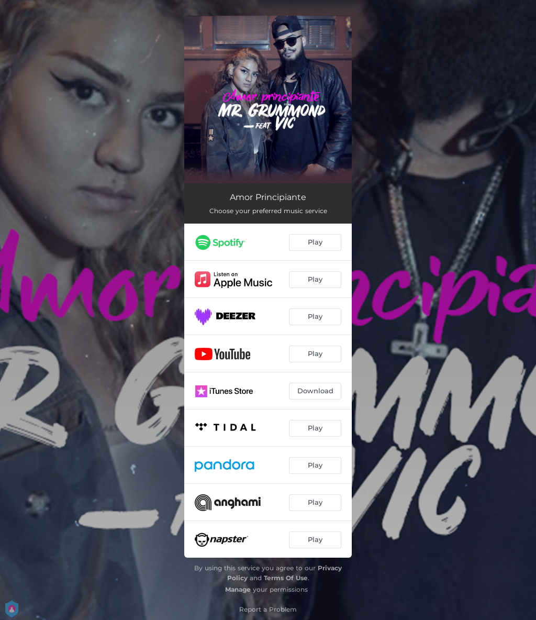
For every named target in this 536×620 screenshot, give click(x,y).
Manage (238, 589)
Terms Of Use (286, 578)
